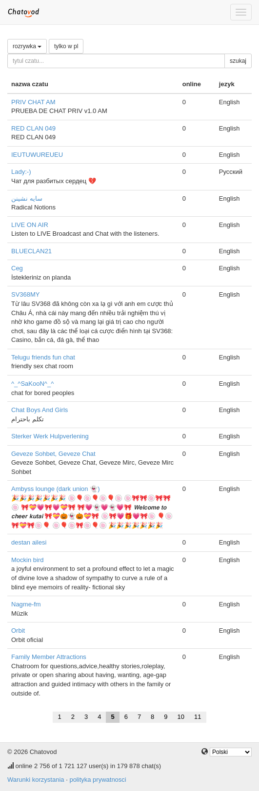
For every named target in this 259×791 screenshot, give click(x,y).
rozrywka (27, 46)
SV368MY (25, 294)
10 (181, 716)
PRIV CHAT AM (33, 102)
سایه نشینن (26, 198)
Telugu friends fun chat (43, 357)
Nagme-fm (26, 604)
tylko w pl (66, 46)
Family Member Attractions (48, 656)
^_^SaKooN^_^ (32, 383)
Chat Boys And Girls (39, 410)
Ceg (17, 268)
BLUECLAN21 (31, 251)
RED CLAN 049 (33, 128)
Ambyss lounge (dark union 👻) (55, 488)
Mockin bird (27, 560)
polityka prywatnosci (97, 779)
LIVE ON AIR (29, 224)
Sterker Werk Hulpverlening (50, 436)
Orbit (18, 630)
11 (197, 716)
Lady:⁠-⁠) (21, 171)
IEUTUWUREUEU (37, 154)
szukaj (238, 60)
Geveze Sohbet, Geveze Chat (53, 453)
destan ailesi (28, 542)
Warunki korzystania (35, 779)
